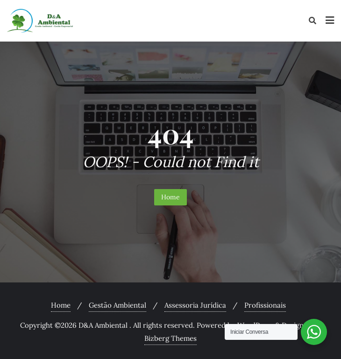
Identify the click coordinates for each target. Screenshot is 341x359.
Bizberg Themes (170, 338)
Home (170, 197)
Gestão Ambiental (117, 305)
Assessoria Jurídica (195, 305)
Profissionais (265, 305)
